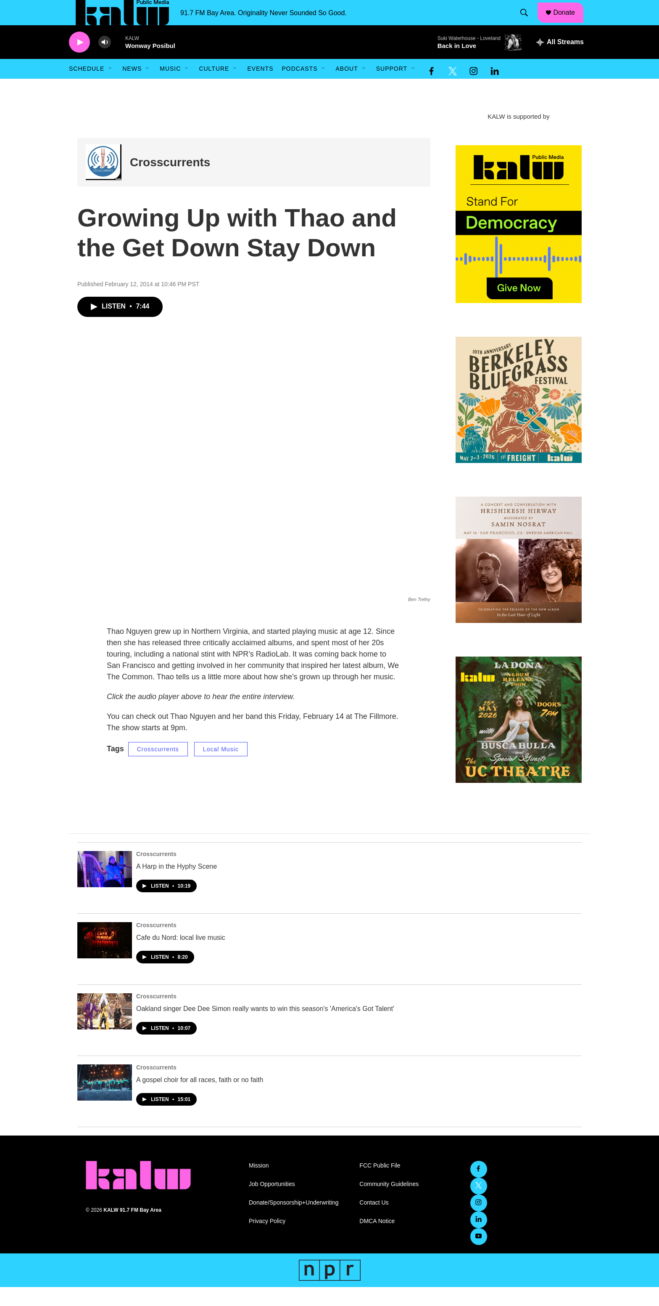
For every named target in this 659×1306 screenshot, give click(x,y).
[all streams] (560, 61)
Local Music (221, 768)
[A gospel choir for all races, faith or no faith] (104, 1101)
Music (170, 87)
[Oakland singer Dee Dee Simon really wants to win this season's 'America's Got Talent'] (104, 1030)
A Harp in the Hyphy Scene (176, 885)
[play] (79, 61)
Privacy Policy (267, 1240)
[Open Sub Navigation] (110, 87)
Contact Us (373, 1221)
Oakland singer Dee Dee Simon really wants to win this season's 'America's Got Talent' (265, 1027)
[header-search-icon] (528, 22)
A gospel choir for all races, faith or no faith (199, 1098)
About (346, 87)
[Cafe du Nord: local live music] (104, 959)
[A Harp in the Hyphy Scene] (104, 888)
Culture (214, 87)
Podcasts (299, 87)
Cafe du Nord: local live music (180, 956)
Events (260, 87)
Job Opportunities (272, 1203)
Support (391, 87)
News (132, 87)
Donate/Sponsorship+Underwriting (294, 1221)
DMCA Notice (377, 1240)
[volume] (105, 61)
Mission (259, 1184)
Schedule (86, 87)
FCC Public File (379, 1184)
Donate (569, 22)
